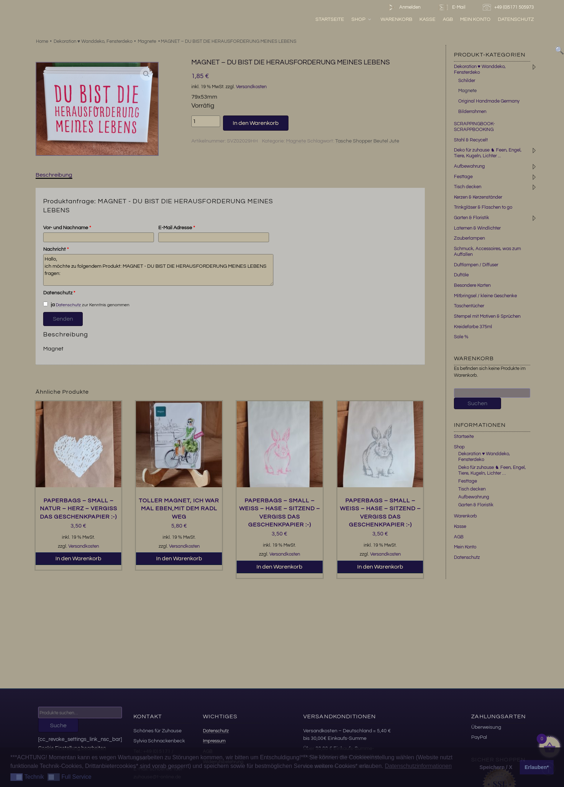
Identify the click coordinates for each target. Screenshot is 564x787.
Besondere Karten (472, 285)
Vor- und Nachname (67, 227)
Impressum (214, 740)
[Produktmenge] (205, 121)
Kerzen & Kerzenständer (478, 197)
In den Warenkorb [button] (78, 558)
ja (49, 304)
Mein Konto (475, 19)
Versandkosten (251, 87)
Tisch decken (467, 186)
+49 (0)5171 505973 (509, 7)
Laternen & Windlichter (477, 228)
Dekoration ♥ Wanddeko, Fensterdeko (93, 41)
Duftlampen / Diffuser (476, 264)
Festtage (463, 176)
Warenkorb (396, 19)
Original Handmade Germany (488, 101)
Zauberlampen (469, 238)
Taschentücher (469, 305)
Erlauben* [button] (537, 767)
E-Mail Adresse (176, 227)
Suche (58, 725)
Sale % (461, 336)
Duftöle (461, 274)
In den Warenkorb (256, 123)
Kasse (427, 19)
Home (42, 41)
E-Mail (451, 7)
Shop (361, 19)
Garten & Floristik (471, 217)
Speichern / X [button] (495, 767)
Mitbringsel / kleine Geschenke (485, 295)
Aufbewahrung (469, 166)
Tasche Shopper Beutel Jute (367, 141)
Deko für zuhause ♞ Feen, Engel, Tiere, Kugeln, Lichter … (492, 470)
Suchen (477, 403)
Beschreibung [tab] (54, 175)
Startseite (329, 19)
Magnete (147, 41)
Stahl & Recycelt (471, 140)
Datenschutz (516, 19)
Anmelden (403, 7)
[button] (146, 74)
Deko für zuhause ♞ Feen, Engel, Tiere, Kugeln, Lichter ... (488, 153)
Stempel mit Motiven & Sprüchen (487, 316)
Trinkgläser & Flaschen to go (483, 207)
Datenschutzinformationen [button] (418, 766)
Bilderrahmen (472, 111)
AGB (448, 19)
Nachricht (56, 249)
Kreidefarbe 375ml (473, 326)
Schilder (466, 80)
